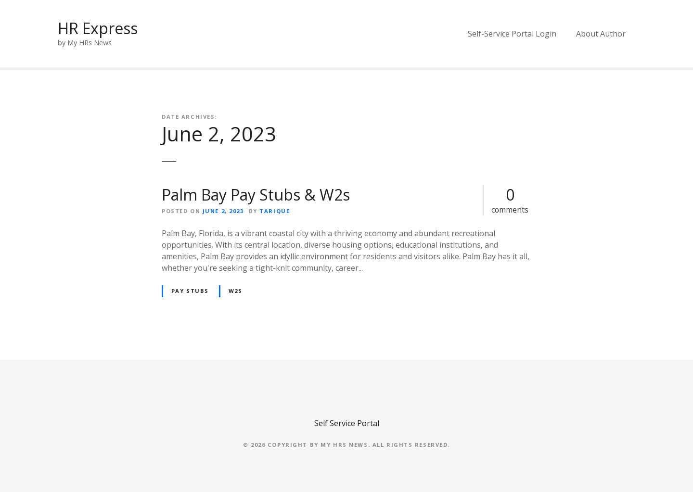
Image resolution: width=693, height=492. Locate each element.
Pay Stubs (190, 290)
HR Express (98, 28)
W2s (236, 290)
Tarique (274, 210)
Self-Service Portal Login (512, 33)
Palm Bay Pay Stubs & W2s (256, 194)
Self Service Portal (346, 423)
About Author (601, 33)
